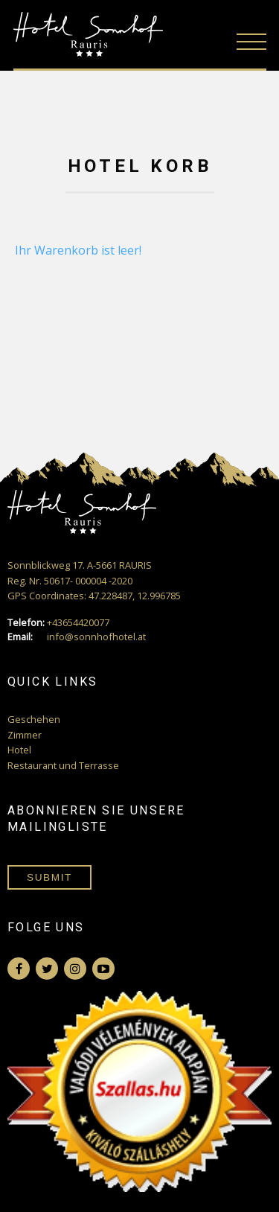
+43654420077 (58, 623)
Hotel (19, 749)
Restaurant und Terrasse (63, 765)
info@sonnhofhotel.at (76, 637)
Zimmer (24, 734)
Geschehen (33, 719)
